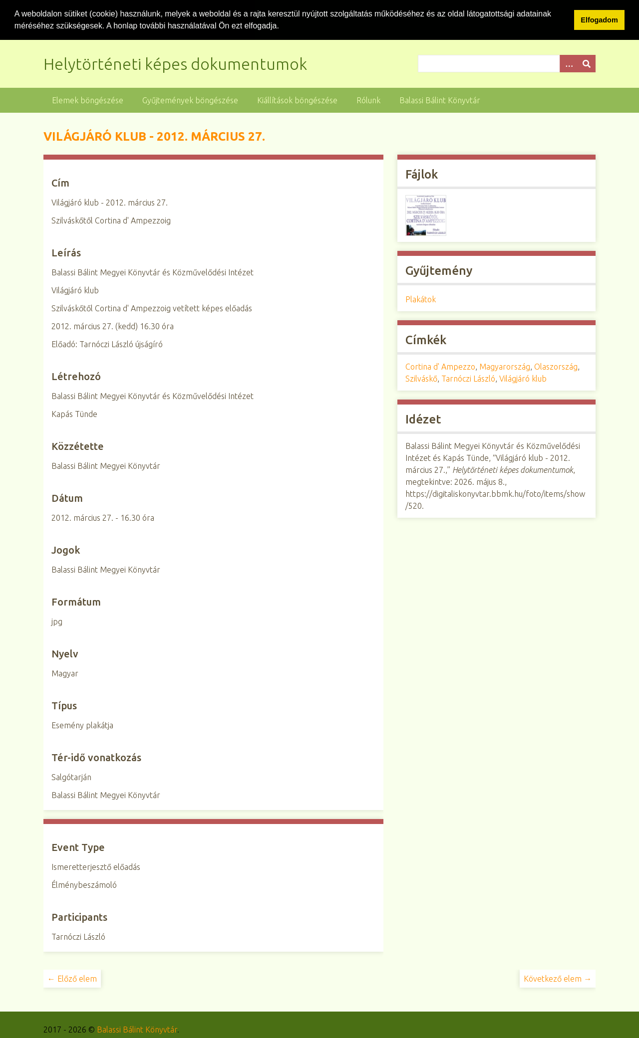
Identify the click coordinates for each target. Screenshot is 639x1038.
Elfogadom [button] (599, 20)
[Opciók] (569, 62)
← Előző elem (72, 977)
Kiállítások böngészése (297, 99)
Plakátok (420, 298)
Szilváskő (421, 378)
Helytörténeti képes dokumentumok (175, 63)
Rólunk (368, 99)
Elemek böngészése (87, 99)
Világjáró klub (523, 378)
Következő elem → (558, 977)
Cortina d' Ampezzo (440, 366)
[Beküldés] (587, 62)
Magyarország (504, 366)
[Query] (507, 62)
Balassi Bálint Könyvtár (439, 99)
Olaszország (556, 366)
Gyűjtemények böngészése (190, 99)
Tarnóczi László (468, 378)
